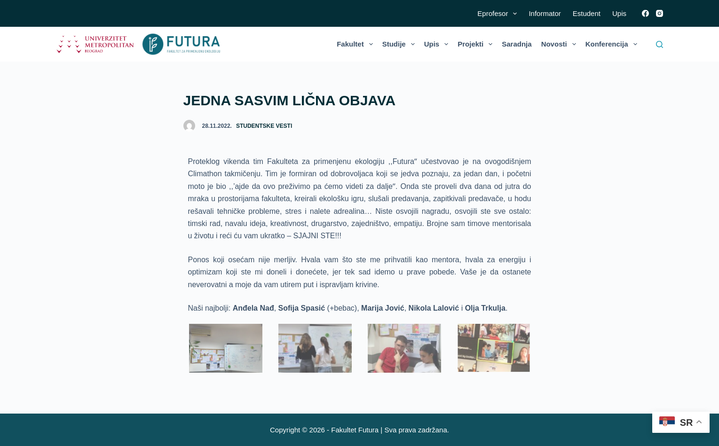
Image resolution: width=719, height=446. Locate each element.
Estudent (586, 13)
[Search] (659, 44)
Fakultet (357, 44)
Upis (619, 13)
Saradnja (516, 44)
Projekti (477, 44)
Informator (545, 13)
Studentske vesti (264, 126)
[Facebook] (645, 13)
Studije (400, 44)
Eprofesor (499, 13)
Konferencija (613, 44)
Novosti (560, 44)
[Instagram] (659, 13)
